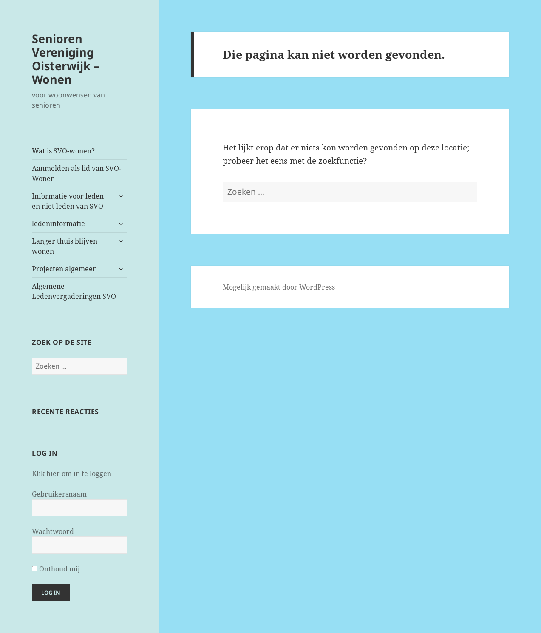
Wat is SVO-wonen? (63, 151)
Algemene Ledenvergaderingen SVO (74, 291)
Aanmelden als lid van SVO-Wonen (76, 173)
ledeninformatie (58, 223)
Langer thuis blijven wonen (64, 246)
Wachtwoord (53, 531)
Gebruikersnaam (59, 494)
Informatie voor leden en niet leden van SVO (68, 201)
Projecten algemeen (64, 268)
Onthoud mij (56, 568)
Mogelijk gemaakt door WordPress (279, 287)
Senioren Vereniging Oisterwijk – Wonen (65, 59)
